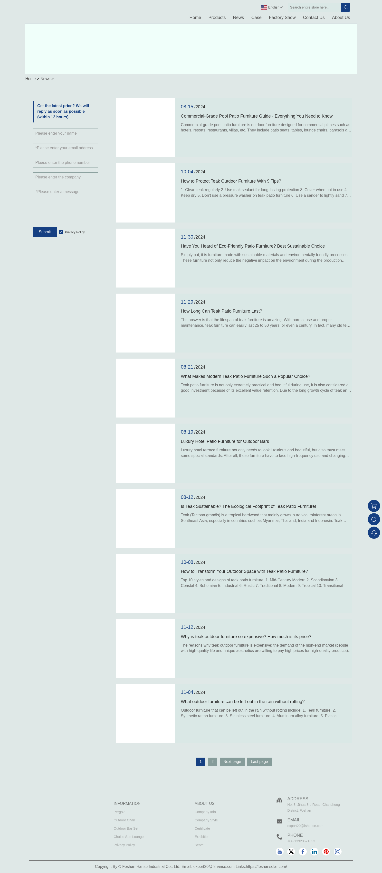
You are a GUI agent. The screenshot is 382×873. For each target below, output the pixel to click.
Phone (295, 835)
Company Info (205, 812)
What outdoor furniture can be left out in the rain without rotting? (243, 701)
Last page (259, 762)
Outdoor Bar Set (126, 828)
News (238, 17)
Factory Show (282, 17)
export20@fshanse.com (305, 826)
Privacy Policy (75, 232)
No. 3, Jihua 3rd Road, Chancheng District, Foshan (313, 807)
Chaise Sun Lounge (129, 837)
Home (195, 17)
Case (256, 17)
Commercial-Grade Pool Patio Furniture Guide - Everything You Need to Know (257, 116)
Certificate (202, 828)
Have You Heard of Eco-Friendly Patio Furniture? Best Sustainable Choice (253, 246)
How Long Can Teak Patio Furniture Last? (221, 311)
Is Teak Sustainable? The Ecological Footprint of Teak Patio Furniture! (248, 506)
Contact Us (314, 17)
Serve (199, 845)
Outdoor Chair (124, 820)
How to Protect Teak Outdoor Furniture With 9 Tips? (231, 181)
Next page (232, 762)
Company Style (206, 820)
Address (298, 798)
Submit (45, 232)
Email (294, 819)
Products (217, 17)
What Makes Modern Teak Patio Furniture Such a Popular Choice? (245, 376)
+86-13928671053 (301, 841)
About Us (341, 17)
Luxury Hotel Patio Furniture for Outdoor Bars (225, 441)
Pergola (119, 812)
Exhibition (202, 837)
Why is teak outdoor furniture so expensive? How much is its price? (246, 636)
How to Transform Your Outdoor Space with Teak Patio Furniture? (244, 571)
